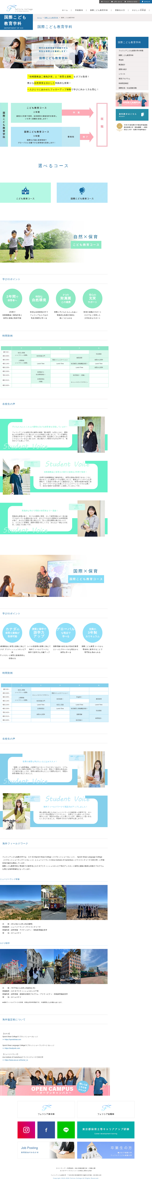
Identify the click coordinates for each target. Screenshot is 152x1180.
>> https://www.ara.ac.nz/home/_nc (15, 1060)
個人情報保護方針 (81, 1168)
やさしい (139, 10)
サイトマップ (60, 1168)
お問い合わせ (116, 1)
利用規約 (70, 1168)
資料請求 (146, 1)
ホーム (65, 10)
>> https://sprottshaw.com (11, 1039)
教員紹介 (122, 65)
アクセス (105, 1)
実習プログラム (124, 79)
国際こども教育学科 (99, 10)
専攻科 (121, 60)
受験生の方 (120, 10)
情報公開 (92, 1168)
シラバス (122, 74)
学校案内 (79, 10)
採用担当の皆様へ (131, 1)
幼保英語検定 (123, 83)
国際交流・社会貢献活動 (128, 88)
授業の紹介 (123, 69)
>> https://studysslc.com (11, 1048)
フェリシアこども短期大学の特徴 (131, 51)
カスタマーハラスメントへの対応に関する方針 (76, 1170)
